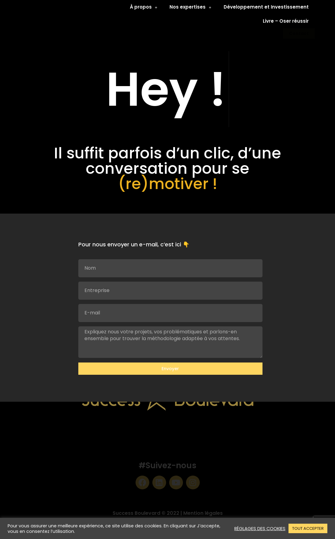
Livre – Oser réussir (286, 21)
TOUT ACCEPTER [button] (308, 528)
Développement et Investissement (266, 7)
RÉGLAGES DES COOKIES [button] (259, 528)
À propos (144, 7)
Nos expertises (190, 7)
